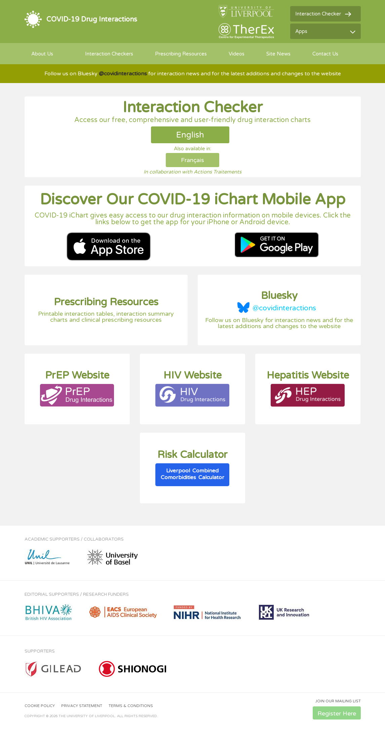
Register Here (336, 713)
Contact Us (325, 54)
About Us (42, 54)
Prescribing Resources (181, 54)
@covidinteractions (284, 308)
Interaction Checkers (109, 54)
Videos (236, 54)
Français (192, 160)
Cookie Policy (40, 706)
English (190, 135)
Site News (278, 54)
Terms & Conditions (131, 706)
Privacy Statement (81, 706)
